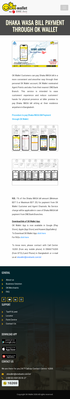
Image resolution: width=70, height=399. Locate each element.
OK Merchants (10, 288)
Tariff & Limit (10, 311)
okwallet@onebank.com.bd (29, 257)
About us (8, 280)
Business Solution (12, 284)
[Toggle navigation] (64, 7)
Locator (7, 315)
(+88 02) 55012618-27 (14, 378)
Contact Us (9, 323)
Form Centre (9, 319)
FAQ (5, 291)
